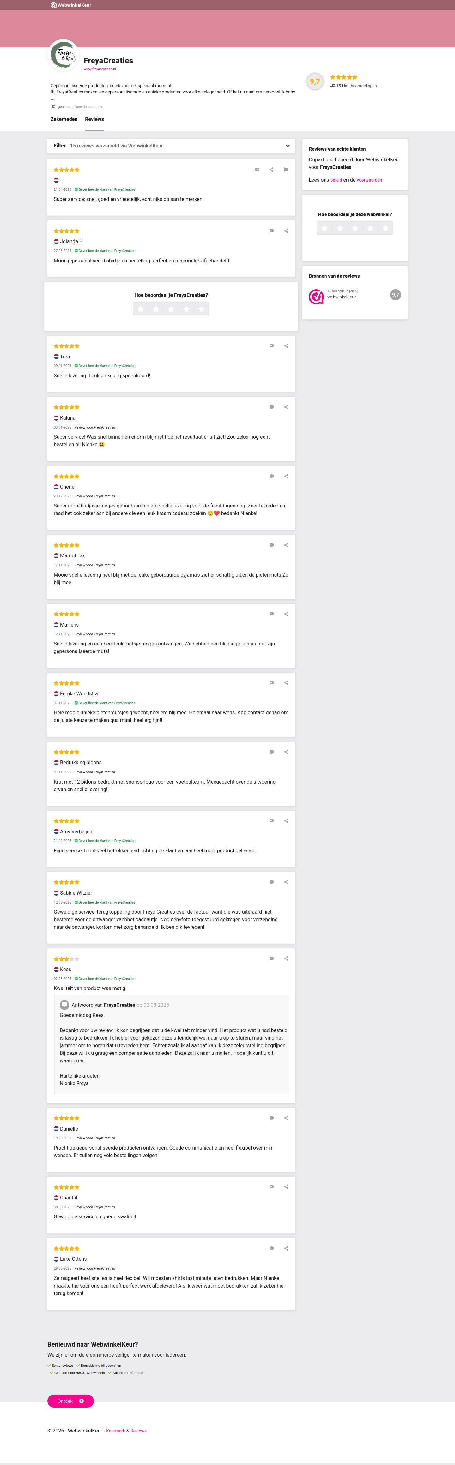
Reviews (94, 121)
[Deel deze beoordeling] (275, 171)
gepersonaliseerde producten (84, 108)
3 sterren (178, 311)
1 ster (148, 311)
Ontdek (72, 1402)
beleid (337, 182)
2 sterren (163, 311)
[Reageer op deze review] (266, 171)
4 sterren (193, 311)
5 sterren (208, 311)
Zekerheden (64, 121)
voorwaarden (373, 182)
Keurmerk (117, 1433)
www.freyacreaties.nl (100, 69)
